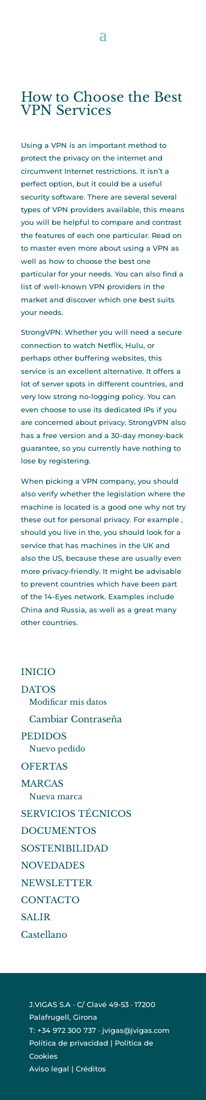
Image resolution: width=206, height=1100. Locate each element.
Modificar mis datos (68, 702)
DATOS (38, 689)
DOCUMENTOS (58, 830)
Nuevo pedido (57, 749)
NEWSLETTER (56, 882)
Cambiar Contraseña (75, 719)
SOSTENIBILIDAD (64, 848)
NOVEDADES (53, 865)
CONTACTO (50, 899)
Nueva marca (55, 796)
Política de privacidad (68, 1042)
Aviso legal (49, 1068)
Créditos (91, 1068)
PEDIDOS (43, 736)
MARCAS (42, 783)
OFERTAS (44, 766)
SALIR (36, 916)
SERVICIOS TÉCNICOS (76, 813)
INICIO (38, 671)
